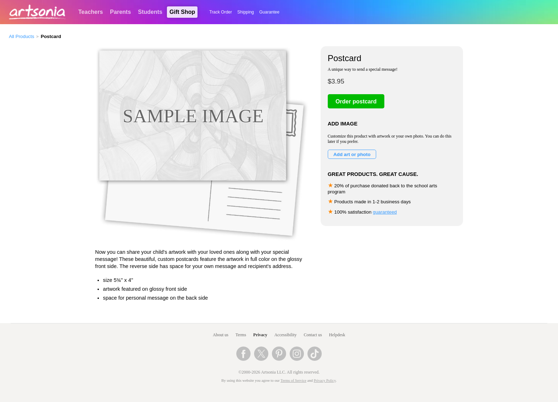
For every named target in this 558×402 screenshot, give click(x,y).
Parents (120, 12)
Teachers (90, 12)
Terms (241, 334)
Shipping (245, 12)
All (21, 36)
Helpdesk (337, 334)
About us (220, 334)
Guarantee (269, 12)
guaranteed (385, 212)
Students (150, 12)
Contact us (313, 334)
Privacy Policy (325, 380)
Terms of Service (293, 380)
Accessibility (285, 334)
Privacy (260, 334)
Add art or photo (351, 154)
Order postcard (356, 101)
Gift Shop (182, 12)
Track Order (220, 12)
